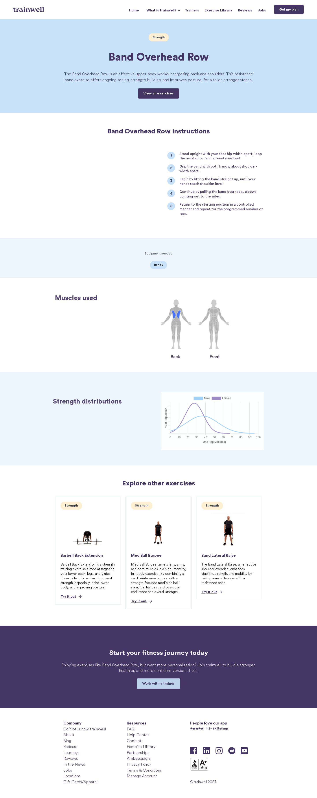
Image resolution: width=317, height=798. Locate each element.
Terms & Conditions (144, 770)
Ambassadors (139, 758)
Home (134, 10)
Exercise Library (218, 10)
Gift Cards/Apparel (80, 782)
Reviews (245, 10)
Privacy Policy (139, 764)
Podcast (70, 747)
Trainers (192, 10)
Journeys (71, 753)
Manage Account (142, 776)
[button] (163, 10)
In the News (74, 764)
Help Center (138, 735)
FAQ (131, 729)
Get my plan (289, 9)
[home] (29, 7)
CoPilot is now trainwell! (84, 729)
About (68, 735)
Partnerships (138, 753)
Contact (134, 741)
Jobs (262, 10)
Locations (72, 776)
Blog (67, 741)
